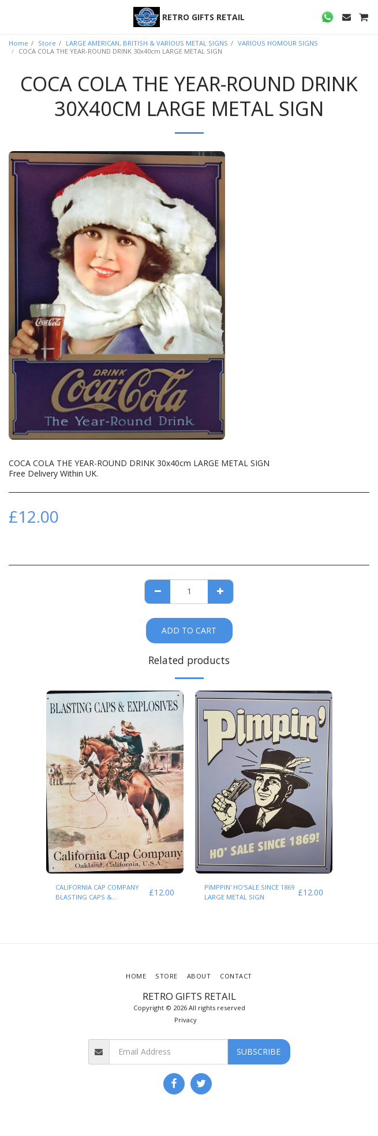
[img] (115, 782)
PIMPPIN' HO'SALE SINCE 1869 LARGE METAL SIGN (249, 892)
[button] (13, 16)
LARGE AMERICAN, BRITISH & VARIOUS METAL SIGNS (147, 43)
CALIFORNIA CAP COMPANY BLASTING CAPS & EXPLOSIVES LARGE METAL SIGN (97, 892)
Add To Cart (189, 630)
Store (47, 43)
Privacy (185, 1019)
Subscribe (258, 1051)
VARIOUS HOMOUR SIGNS (278, 43)
